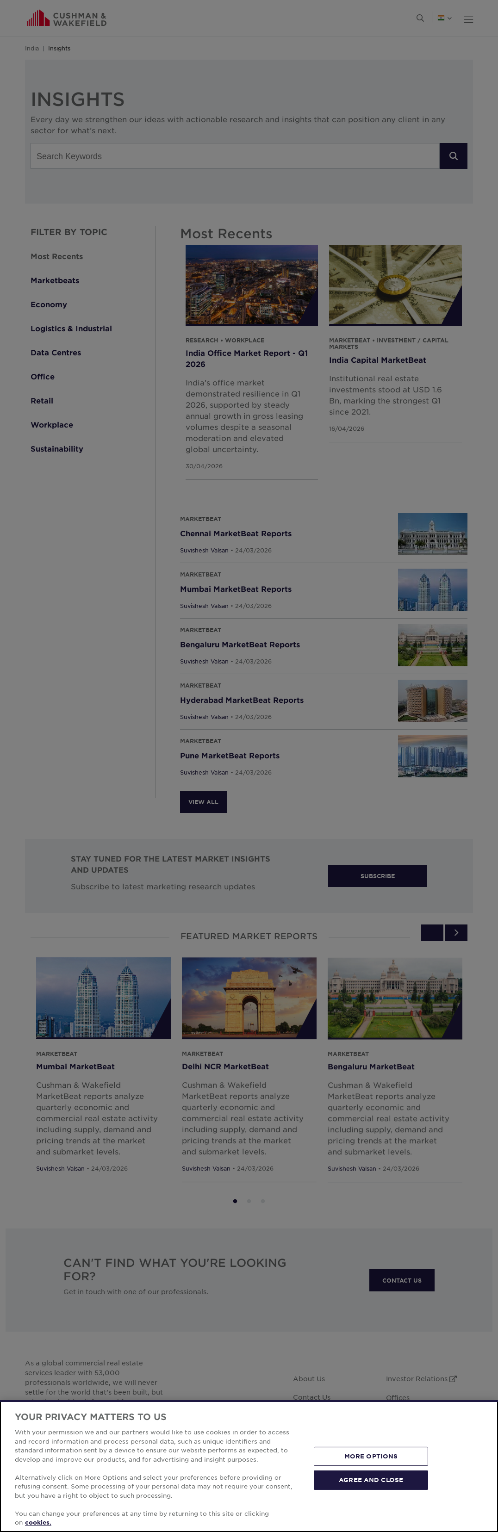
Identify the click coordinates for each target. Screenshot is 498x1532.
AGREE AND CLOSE (371, 1479)
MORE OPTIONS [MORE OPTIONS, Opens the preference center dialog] (371, 1456)
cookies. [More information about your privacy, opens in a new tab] (38, 1522)
